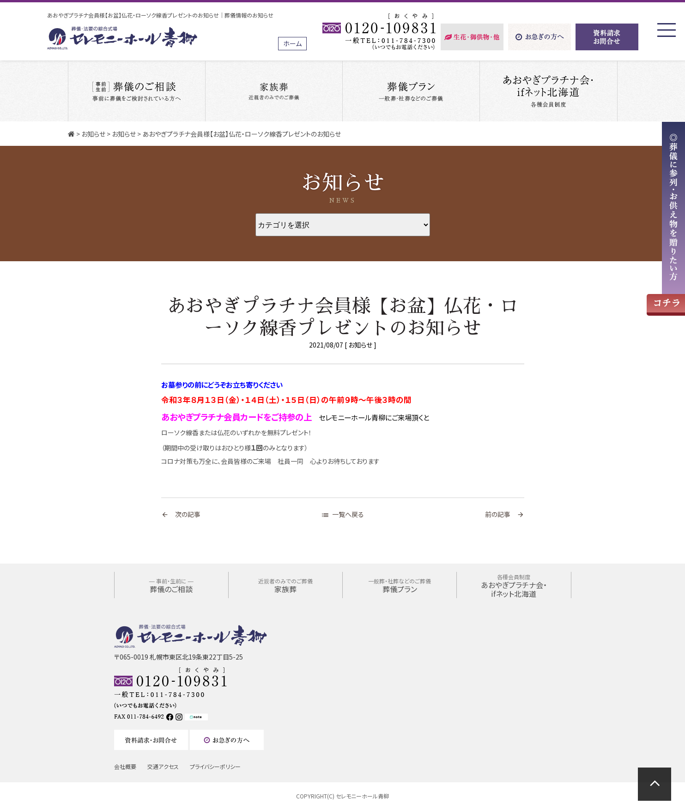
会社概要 (125, 766)
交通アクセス (163, 766)
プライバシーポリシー (215, 766)
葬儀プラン (399, 585)
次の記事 (180, 514)
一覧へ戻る (342, 514)
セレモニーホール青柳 (362, 796)
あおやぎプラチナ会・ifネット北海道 (514, 586)
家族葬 (285, 585)
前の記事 (504, 514)
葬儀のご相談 (171, 585)
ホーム (292, 43)
